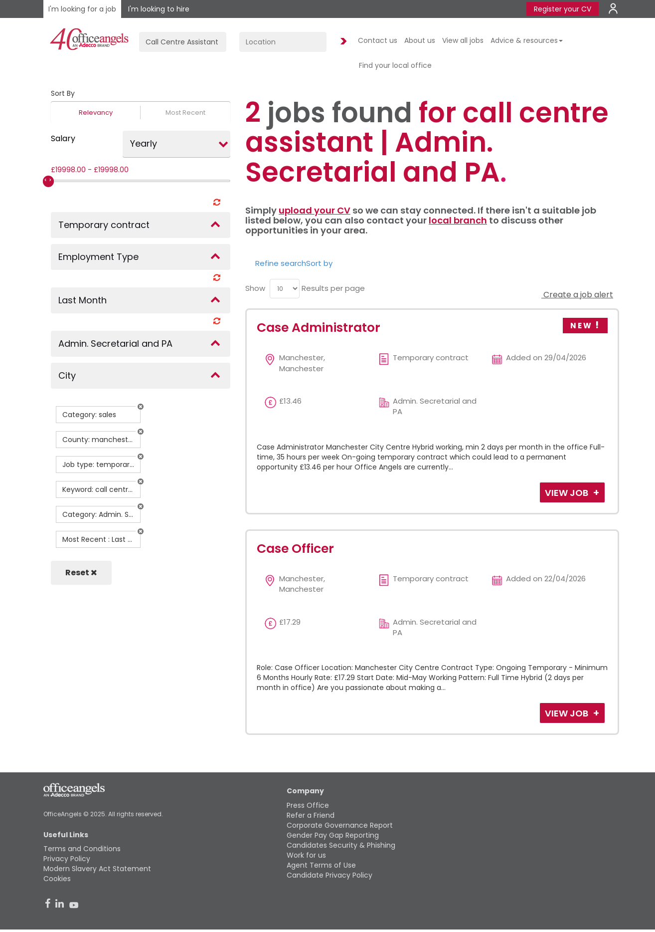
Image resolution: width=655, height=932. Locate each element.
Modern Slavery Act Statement (97, 869)
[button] (141, 406)
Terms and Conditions (82, 849)
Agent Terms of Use (321, 865)
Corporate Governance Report (340, 825)
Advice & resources (527, 40)
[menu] (285, 288)
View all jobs (463, 40)
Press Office (308, 805)
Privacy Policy (66, 859)
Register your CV (562, 9)
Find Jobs (341, 41)
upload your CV (314, 210)
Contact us (377, 40)
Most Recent (185, 112)
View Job (567, 492)
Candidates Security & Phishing (341, 845)
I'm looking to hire (158, 9)
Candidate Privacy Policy (329, 875)
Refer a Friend (310, 815)
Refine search (280, 263)
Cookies (57, 879)
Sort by (319, 263)
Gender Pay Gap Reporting (333, 835)
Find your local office (395, 65)
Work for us (306, 855)
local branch (458, 220)
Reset (81, 572)
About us (419, 40)
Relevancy (96, 112)
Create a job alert (577, 294)
